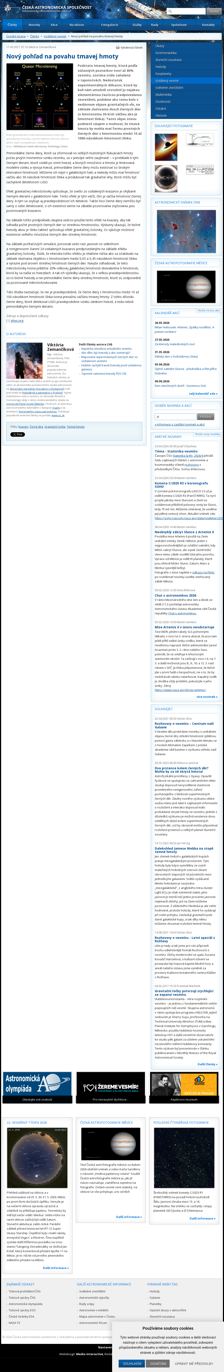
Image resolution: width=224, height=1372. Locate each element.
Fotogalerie (109, 25)
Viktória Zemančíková (42, 47)
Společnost (179, 25)
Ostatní (160, 108)
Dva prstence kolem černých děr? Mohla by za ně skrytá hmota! (181, 770)
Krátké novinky (168, 436)
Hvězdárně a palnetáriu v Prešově (42, 392)
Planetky (156, 1304)
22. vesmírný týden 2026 (27, 1122)
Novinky (34, 25)
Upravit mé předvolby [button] (194, 1363)
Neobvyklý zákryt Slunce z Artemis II (184, 532)
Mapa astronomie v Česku (97, 1316)
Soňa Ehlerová (186, 590)
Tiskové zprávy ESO (22, 1310)
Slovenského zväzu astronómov (38, 411)
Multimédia (163, 94)
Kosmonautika (166, 53)
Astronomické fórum (93, 1323)
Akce (54, 25)
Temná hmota (75, 427)
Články (12, 25)
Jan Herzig (183, 843)
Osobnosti (163, 101)
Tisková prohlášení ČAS (25, 1291)
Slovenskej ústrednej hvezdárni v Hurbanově (37, 388)
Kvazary (23, 427)
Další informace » (56, 1268)
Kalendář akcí (167, 313)
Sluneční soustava (168, 60)
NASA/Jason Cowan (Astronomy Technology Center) (40, 146)
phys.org (17, 320)
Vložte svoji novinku (207, 434)
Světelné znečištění (169, 87)
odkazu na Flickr (203, 572)
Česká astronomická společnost (34, 1337)
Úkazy (159, 46)
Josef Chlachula (186, 446)
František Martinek (188, 986)
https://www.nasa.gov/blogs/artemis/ (180, 690)
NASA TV (14, 1323)
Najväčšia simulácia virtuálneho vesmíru (106, 349)
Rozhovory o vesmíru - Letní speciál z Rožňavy (185, 939)
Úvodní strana (16, 36)
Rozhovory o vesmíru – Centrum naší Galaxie (184, 725)
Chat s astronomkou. (182, 613)
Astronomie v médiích (94, 1310)
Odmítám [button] (158, 1363)
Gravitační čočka (54, 427)
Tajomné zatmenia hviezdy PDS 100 (103, 374)
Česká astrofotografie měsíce (181, 263)
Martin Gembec (187, 478)
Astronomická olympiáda (25, 1304)
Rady (154, 25)
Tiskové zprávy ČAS (22, 1298)
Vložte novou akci (209, 310)
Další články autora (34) (95, 344)
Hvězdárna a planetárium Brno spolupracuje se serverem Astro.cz (104, 1337)
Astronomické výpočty (94, 1298)
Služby (137, 25)
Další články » (208, 1064)
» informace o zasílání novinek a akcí (180, 424)
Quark (56, 407)
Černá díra (36, 427)
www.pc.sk (58, 415)
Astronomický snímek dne (177, 202)
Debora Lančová (187, 763)
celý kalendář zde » (203, 394)
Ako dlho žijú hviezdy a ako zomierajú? (105, 353)
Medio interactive (89, 1354)
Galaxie (155, 1298)
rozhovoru (191, 465)
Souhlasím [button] (132, 1363)
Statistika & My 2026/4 (188, 456)
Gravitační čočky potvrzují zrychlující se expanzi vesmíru (184, 993)
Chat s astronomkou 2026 (175, 595)
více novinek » (207, 697)
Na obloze (77, 25)
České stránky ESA (21, 1316)
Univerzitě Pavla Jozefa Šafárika (25, 403)
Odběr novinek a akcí (173, 405)
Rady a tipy (86, 1304)
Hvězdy (160, 67)
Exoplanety (163, 74)
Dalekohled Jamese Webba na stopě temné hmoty (184, 850)
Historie (161, 115)
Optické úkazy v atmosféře (168, 1310)
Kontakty (208, 25)
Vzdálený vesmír (55, 36)
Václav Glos (184, 719)
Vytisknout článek (131, 47)
